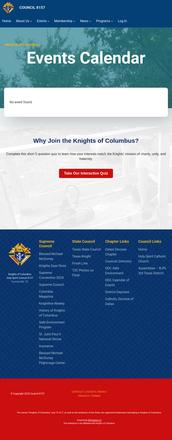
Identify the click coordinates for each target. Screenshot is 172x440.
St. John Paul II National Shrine (50, 336)
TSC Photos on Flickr (83, 272)
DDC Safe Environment (114, 270)
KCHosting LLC (95, 420)
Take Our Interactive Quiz (86, 173)
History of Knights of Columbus (52, 312)
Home (142, 249)
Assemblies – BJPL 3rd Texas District (152, 270)
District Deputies (117, 292)
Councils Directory (118, 261)
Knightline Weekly (52, 303)
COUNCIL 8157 (32, 7)
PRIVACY (83, 395)
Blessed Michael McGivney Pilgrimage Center (52, 358)
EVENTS (91, 391)
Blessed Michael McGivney (51, 256)
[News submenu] (90, 21)
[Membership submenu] (74, 21)
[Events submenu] (48, 21)
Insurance (46, 346)
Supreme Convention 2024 (51, 275)
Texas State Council (86, 249)
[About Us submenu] (31, 21)
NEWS (102, 391)
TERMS (95, 395)
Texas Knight (81, 256)
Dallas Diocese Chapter (116, 251)
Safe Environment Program (52, 324)
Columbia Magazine (46, 294)
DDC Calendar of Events (117, 282)
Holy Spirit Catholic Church (152, 258)
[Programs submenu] (112, 21)
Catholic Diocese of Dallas (119, 301)
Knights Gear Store (52, 266)
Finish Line (80, 263)
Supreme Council (51, 285)
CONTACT (77, 391)
